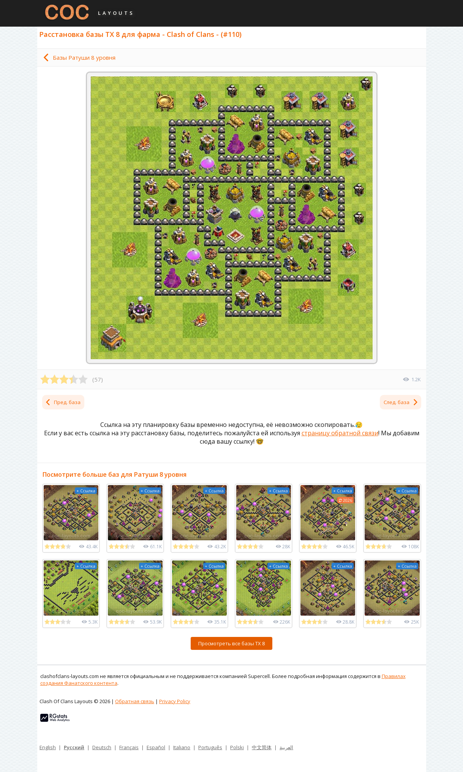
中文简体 (262, 747)
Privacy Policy (174, 701)
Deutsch (101, 747)
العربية (286, 747)
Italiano (181, 747)
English (48, 747)
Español (156, 747)
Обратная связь (134, 701)
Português (210, 747)
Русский (74, 747)
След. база (401, 402)
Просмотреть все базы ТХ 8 (231, 643)
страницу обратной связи (340, 433)
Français (129, 747)
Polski (237, 747)
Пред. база (63, 402)
